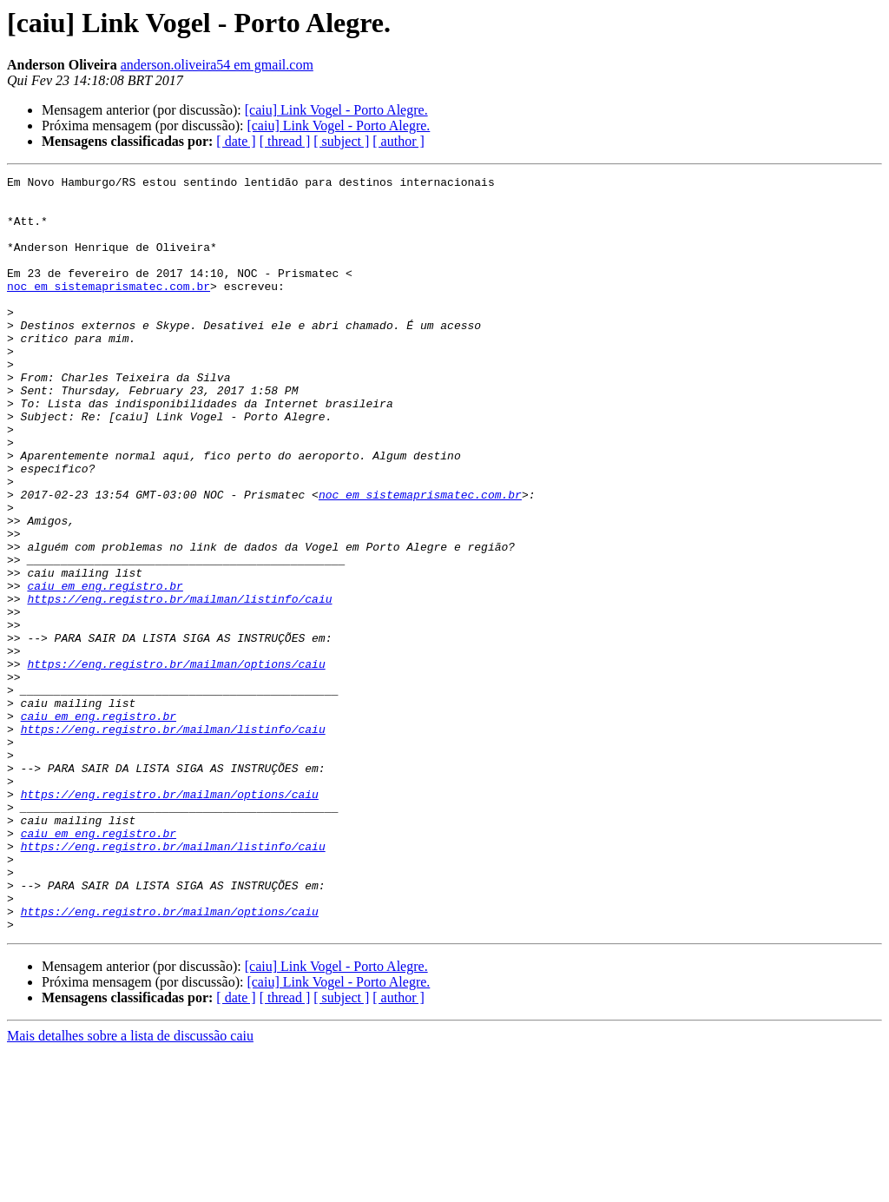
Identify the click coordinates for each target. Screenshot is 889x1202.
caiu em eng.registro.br (104, 669)
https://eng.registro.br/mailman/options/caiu (176, 762)
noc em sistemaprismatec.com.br (108, 309)
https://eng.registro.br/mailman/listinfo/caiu (179, 684)
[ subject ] (341, 141)
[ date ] (235, 141)
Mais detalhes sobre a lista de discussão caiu (130, 1186)
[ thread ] (285, 141)
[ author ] (398, 141)
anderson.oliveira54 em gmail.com (217, 64)
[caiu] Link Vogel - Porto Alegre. (336, 109)
